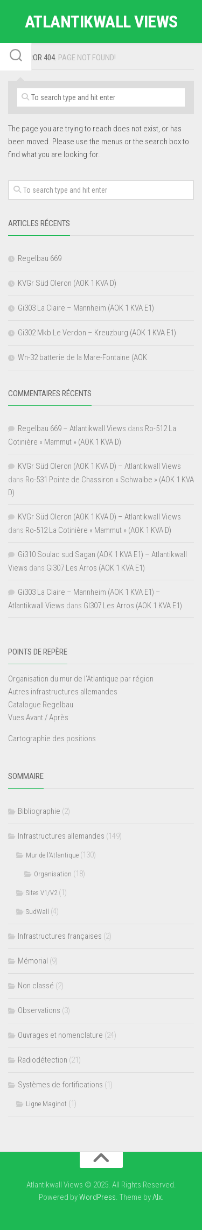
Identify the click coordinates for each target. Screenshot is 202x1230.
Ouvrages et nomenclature (60, 1035)
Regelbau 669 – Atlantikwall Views (72, 428)
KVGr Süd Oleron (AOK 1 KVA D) (67, 283)
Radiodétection (42, 1060)
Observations (39, 1010)
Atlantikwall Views (101, 21)
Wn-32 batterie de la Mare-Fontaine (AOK (82, 357)
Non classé (36, 985)
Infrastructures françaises (60, 936)
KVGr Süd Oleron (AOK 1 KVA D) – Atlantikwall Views (99, 466)
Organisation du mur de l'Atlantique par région (81, 679)
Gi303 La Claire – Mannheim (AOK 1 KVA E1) (86, 308)
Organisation (53, 874)
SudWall (37, 912)
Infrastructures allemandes (61, 836)
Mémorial (33, 961)
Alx (157, 1197)
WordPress (97, 1197)
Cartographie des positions (52, 738)
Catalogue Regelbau (40, 704)
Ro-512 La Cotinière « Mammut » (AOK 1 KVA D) (98, 530)
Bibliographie (39, 811)
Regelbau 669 (39, 258)
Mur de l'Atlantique (52, 855)
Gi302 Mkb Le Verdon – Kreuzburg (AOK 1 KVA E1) (97, 333)
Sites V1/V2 (41, 893)
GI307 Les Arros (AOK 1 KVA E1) (95, 568)
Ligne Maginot (46, 1104)
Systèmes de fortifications (60, 1085)
